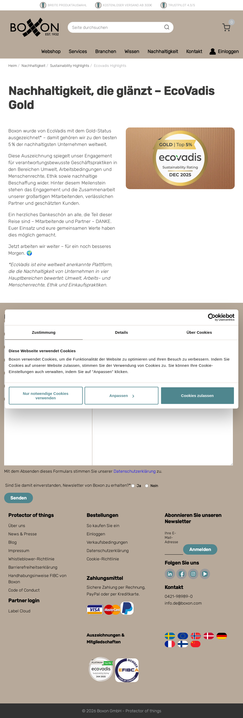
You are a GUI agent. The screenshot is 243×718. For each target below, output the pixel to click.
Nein (151, 486)
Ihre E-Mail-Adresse (171, 537)
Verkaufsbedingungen (107, 542)
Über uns (16, 525)
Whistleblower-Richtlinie (31, 558)
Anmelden (200, 549)
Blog (12, 542)
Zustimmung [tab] (43, 332)
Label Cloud (19, 610)
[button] (226, 27)
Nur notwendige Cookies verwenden (45, 395)
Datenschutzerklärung (135, 471)
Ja (136, 486)
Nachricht (19, 405)
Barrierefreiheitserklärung (32, 567)
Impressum (18, 550)
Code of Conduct (24, 590)
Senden (18, 498)
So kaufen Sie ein (103, 525)
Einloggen (96, 533)
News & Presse (22, 533)
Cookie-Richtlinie (103, 558)
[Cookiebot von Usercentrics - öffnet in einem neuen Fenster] (211, 317)
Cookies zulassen (197, 395)
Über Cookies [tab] (199, 332)
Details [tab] (121, 332)
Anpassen (121, 395)
